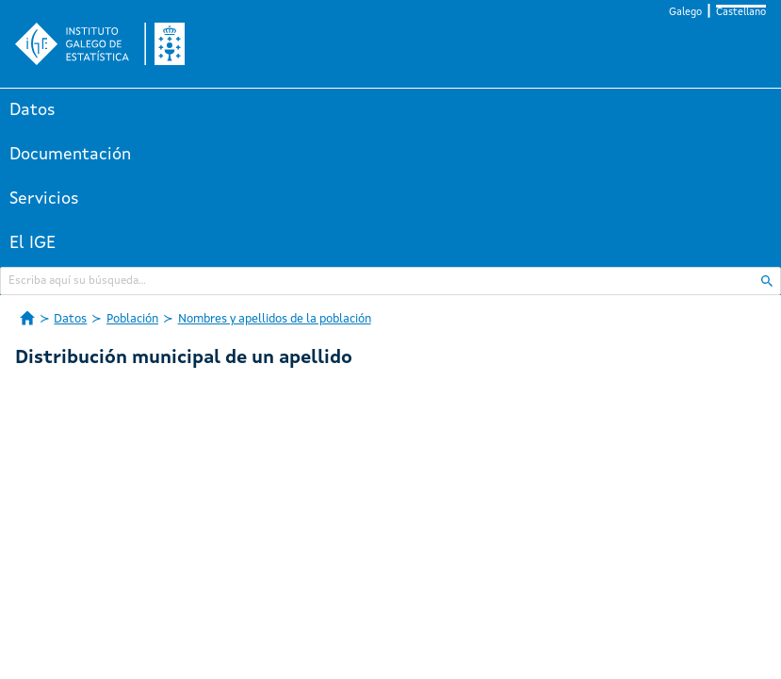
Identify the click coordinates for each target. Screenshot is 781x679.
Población (132, 319)
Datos (32, 110)
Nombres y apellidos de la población (274, 319)
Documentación (70, 154)
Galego (685, 13)
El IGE (32, 243)
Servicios (44, 198)
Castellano (741, 13)
